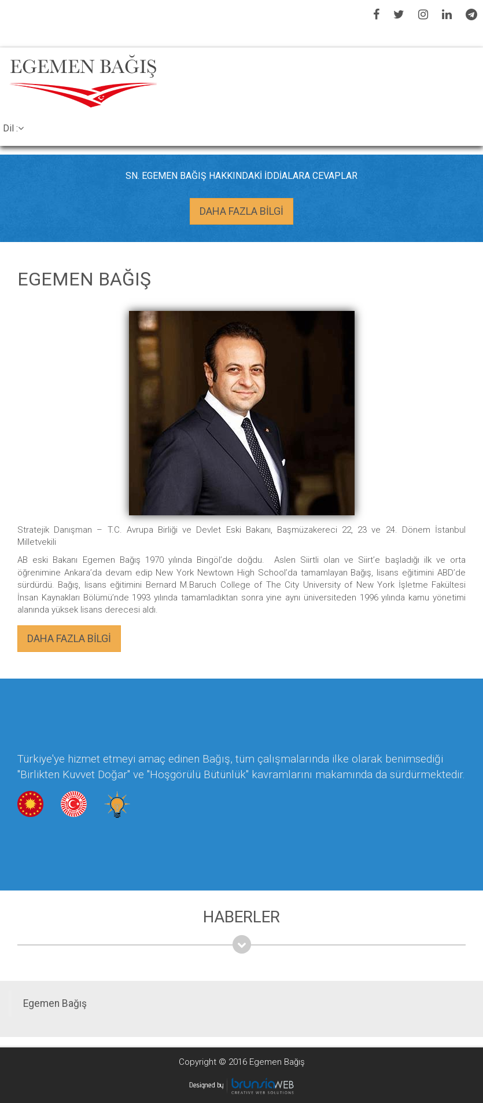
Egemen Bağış (55, 1003)
